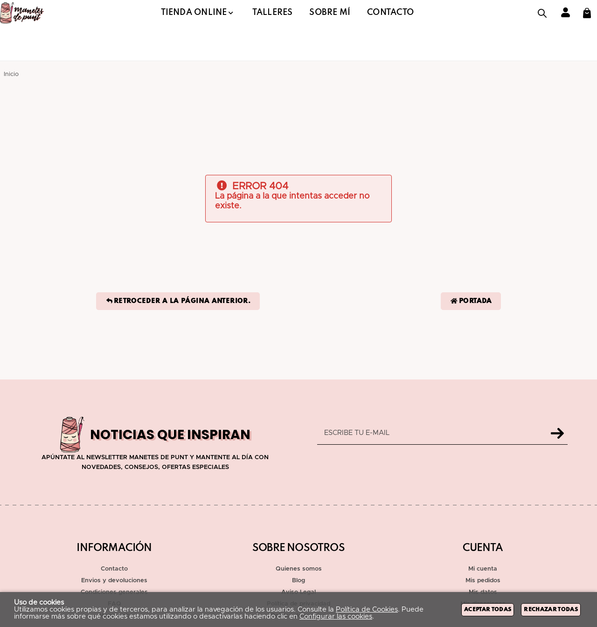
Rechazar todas (551, 610)
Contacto (114, 569)
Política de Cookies (367, 609)
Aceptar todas (487, 610)
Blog (298, 581)
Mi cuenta (482, 569)
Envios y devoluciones (114, 581)
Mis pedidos (482, 581)
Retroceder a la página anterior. (178, 301)
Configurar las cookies (335, 616)
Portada (471, 301)
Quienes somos (299, 569)
